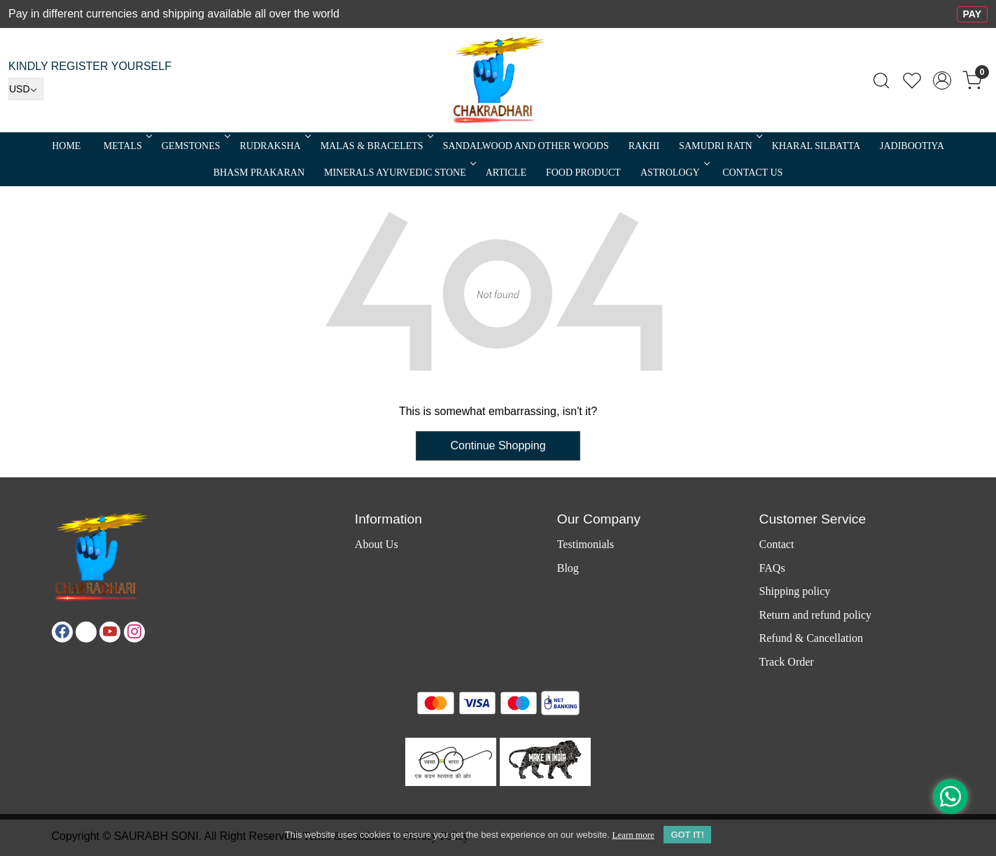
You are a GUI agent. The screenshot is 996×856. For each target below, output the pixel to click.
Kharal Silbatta (816, 146)
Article (506, 172)
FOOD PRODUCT (583, 172)
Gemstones (195, 146)
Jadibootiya (912, 146)
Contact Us (752, 172)
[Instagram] (134, 632)
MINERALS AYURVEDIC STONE (399, 172)
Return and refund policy (815, 615)
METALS (127, 146)
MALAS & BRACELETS (376, 146)
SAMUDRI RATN (719, 146)
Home (66, 146)
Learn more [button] (633, 834)
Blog (568, 568)
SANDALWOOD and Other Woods (526, 146)
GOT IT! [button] (687, 834)
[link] (881, 80)
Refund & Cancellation (811, 638)
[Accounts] (942, 80)
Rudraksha (274, 146)
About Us (376, 544)
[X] (86, 632)
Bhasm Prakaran (258, 172)
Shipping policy (795, 591)
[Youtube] (109, 632)
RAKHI (644, 146)
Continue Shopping (497, 445)
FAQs (772, 568)
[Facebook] (62, 632)
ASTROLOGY (674, 172)
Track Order (786, 662)
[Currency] (25, 89)
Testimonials (586, 544)
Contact (776, 544)
